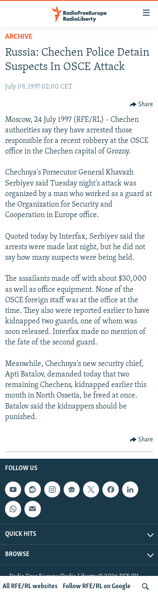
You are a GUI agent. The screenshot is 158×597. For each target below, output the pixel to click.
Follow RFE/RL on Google (97, 586)
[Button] (141, 104)
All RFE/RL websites (30, 586)
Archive (18, 37)
